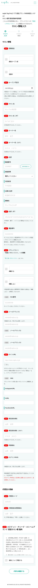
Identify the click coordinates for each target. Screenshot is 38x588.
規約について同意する (13, 560)
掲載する (19, 269)
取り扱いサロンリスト (11, 258)
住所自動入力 (25, 166)
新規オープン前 (19, 59)
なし (6, 364)
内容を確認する (19, 571)
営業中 (19, 72)
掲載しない (19, 282)
